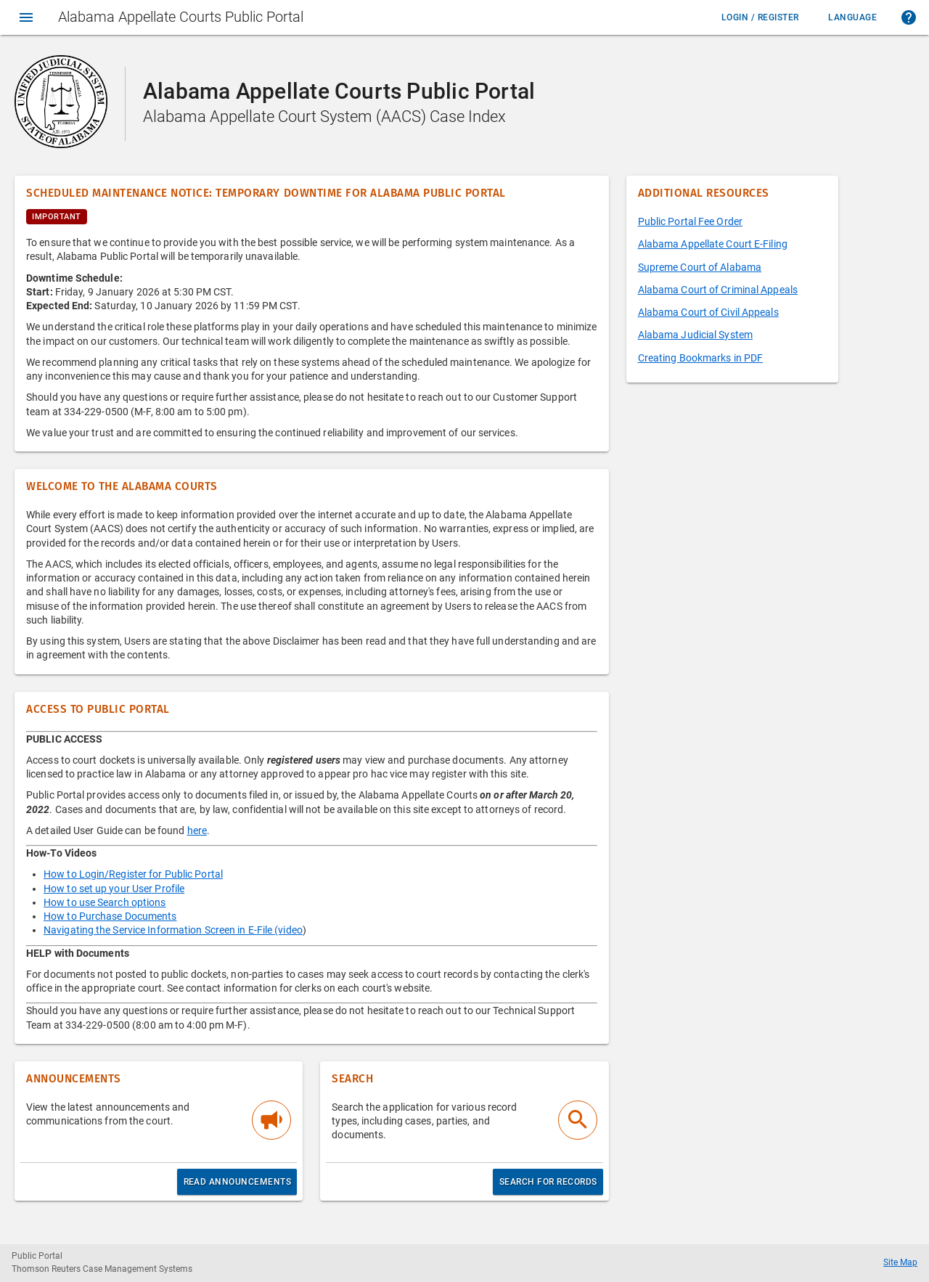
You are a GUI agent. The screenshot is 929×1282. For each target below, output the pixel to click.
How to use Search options (105, 902)
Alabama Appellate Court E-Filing (712, 244)
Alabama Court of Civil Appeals (708, 312)
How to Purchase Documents (110, 916)
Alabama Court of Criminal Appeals (718, 289)
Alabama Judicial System (695, 334)
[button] (908, 17)
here (197, 830)
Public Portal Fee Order (690, 221)
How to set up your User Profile (114, 888)
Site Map (900, 1262)
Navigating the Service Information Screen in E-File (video (173, 930)
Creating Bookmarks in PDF (701, 358)
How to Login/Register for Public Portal (133, 874)
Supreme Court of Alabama (699, 267)
